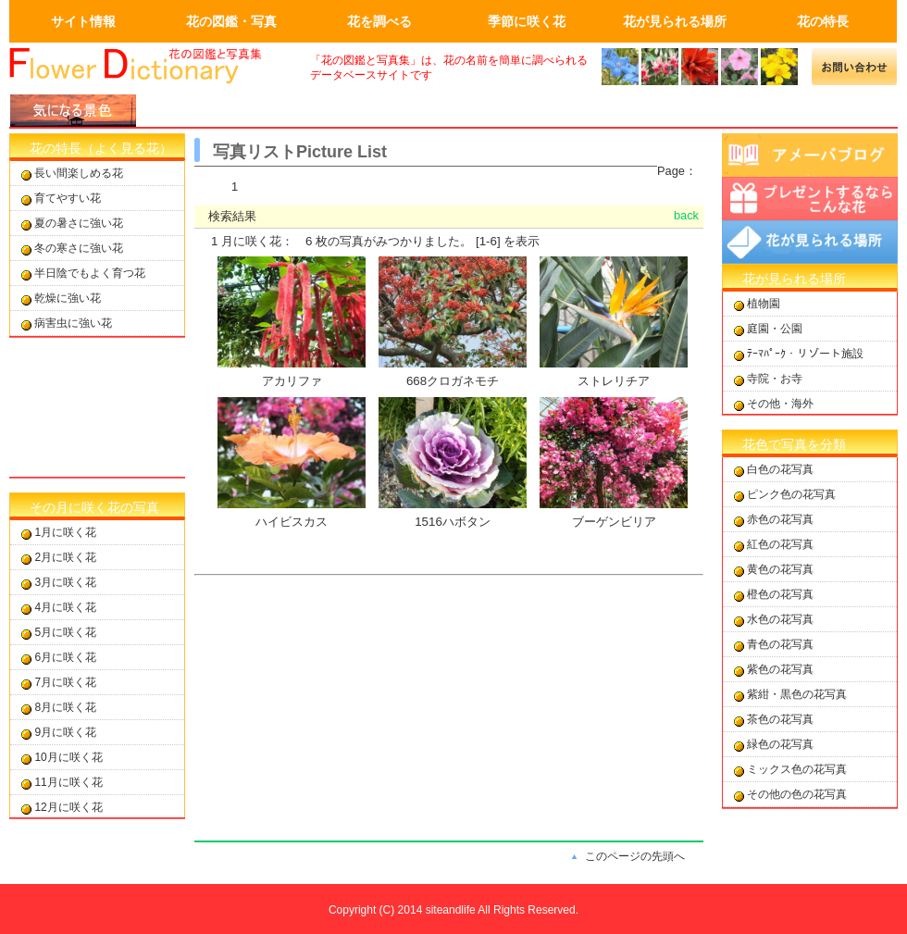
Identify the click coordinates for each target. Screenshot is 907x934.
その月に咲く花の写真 (94, 507)
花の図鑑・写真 (231, 21)
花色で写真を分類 (794, 444)
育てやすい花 (67, 198)
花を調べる (379, 21)
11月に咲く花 (68, 782)
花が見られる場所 (675, 21)
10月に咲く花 (68, 757)
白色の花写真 (780, 469)
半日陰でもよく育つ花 (89, 273)
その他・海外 (780, 403)
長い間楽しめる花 (78, 173)
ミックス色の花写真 (797, 769)
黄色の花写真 (780, 569)
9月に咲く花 (65, 732)
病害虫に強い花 (73, 323)
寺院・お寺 (774, 378)
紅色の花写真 (780, 544)
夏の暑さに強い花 (78, 223)
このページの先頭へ (635, 856)
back (686, 215)
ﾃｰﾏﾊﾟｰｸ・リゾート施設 (805, 353)
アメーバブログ (810, 155)
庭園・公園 (774, 328)
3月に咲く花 (65, 582)
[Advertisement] (97, 407)
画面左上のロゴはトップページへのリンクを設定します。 (148, 66)
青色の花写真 (780, 644)
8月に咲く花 (65, 707)
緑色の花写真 (780, 744)
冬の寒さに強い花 (78, 248)
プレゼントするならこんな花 (810, 198)
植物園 (763, 303)
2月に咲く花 (65, 557)
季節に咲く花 (526, 21)
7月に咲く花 (65, 682)
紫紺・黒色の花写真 (797, 694)
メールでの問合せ (855, 66)
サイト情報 (83, 21)
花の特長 (823, 21)
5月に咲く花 (65, 632)
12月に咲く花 (68, 807)
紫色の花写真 (780, 669)
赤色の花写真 (780, 519)
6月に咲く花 (65, 657)
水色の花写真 (780, 619)
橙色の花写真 (780, 594)
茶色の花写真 (780, 719)
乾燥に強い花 (67, 298)
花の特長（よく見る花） (101, 148)
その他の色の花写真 (797, 794)
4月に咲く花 (65, 607)
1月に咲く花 (65, 532)
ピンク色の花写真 (791, 494)
